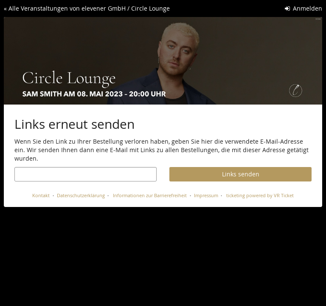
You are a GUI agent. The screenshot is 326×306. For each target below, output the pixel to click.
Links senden (240, 174)
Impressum (206, 195)
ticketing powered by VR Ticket (260, 195)
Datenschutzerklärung (81, 195)
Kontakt (41, 195)
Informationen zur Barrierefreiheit (149, 195)
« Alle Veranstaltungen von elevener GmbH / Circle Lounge (87, 8)
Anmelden (304, 8)
